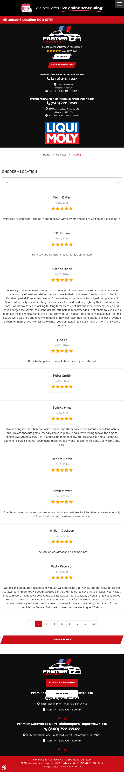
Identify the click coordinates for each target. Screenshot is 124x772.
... (85, 624)
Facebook (58, 719)
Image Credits (50, 767)
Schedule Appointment (62, 65)
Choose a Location (19, 172)
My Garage (62, 56)
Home (46, 154)
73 (93, 624)
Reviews (61, 154)
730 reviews (69, 51)
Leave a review (62, 639)
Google (65, 719)
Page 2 (77, 154)
